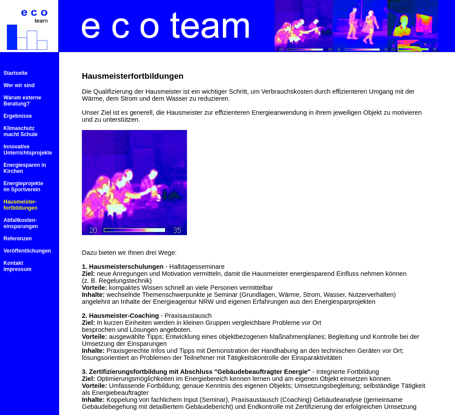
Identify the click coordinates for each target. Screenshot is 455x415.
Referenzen (18, 239)
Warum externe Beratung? (22, 101)
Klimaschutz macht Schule (21, 131)
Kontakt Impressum (18, 266)
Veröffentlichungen (27, 251)
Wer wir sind (19, 85)
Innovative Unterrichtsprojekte (28, 150)
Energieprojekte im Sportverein (23, 186)
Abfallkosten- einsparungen (21, 223)
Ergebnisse (18, 116)
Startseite (16, 73)
